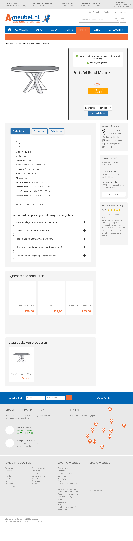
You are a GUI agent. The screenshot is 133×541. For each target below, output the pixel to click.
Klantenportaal (120, 12)
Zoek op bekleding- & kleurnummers (67, 509)
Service (61, 487)
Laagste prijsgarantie (66, 474)
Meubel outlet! (115, 30)
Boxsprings (10, 487)
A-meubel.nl (34, 520)
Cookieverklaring (65, 498)
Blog (60, 505)
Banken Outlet (38, 485)
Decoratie (36, 487)
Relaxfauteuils (37, 482)
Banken (40, 30)
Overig (97, 30)
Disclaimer (27, 522)
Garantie (61, 482)
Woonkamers (22, 30)
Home (8, 44)
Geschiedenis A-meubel (68, 492)
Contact (113, 195)
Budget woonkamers (40, 469)
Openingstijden (64, 477)
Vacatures (62, 503)
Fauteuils (9, 482)
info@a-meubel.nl (111, 182)
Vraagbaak (62, 500)
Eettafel (35, 479)
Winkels (107, 12)
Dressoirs (36, 474)
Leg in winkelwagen (98, 114)
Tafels (83, 30)
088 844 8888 (109, 172)
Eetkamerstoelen (39, 477)
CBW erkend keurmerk (67, 485)
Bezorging (62, 479)
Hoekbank (36, 472)
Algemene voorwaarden (68, 495)
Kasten (54, 30)
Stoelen (69, 30)
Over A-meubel (94, 12)
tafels (15, 44)
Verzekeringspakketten (67, 490)
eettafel (24, 44)
